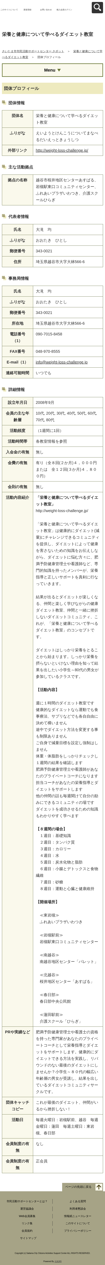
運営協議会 (27, 1208)
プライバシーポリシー (77, 1230)
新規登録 (27, 10)
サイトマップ (28, 1238)
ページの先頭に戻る (78, 1186)
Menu (49, 70)
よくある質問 (78, 1201)
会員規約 (27, 1230)
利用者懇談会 (78, 1208)
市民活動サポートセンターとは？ (27, 1201)
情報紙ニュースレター (77, 1216)
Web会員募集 (27, 1216)
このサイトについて (9, 10)
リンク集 (27, 1223)
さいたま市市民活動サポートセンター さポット (33, 51)
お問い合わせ (46, 10)
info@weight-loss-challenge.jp (62, 362)
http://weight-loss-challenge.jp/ (62, 150)
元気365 (58, 1261)
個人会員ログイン (64, 10)
